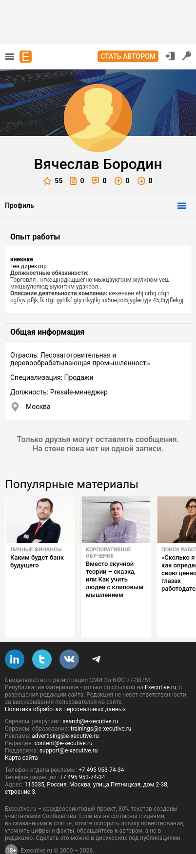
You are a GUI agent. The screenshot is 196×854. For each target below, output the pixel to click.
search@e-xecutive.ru (90, 698)
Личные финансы (36, 550)
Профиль (19, 205)
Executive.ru (160, 664)
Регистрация (187, 56)
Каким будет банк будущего (37, 561)
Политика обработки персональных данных (65, 686)
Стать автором (128, 56)
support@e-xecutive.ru (68, 727)
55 (52, 181)
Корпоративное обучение (108, 553)
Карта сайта (21, 735)
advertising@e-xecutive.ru (65, 713)
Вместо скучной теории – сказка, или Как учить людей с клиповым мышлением (114, 579)
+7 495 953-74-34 (101, 747)
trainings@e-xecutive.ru (101, 705)
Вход (170, 56)
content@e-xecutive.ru (64, 720)
